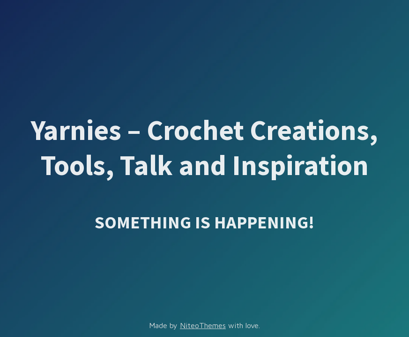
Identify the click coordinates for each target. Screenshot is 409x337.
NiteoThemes (203, 325)
